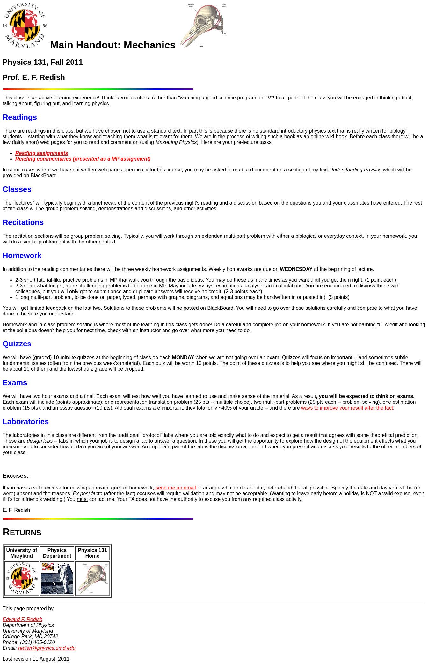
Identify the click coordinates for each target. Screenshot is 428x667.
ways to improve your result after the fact (347, 407)
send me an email (175, 487)
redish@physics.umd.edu (47, 648)
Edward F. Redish (22, 619)
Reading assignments (41, 153)
